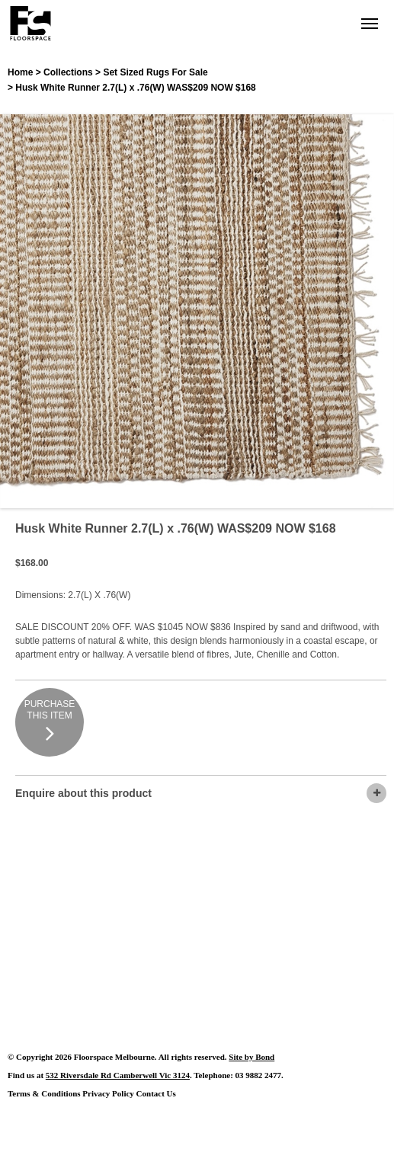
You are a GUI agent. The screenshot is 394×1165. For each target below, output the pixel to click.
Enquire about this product (200, 793)
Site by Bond (251, 1056)
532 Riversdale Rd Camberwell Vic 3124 (118, 1075)
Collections (68, 72)
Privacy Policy (108, 1093)
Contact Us (156, 1093)
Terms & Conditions (44, 1093)
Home (20, 72)
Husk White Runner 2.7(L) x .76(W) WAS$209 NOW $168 (135, 87)
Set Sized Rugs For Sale (155, 72)
